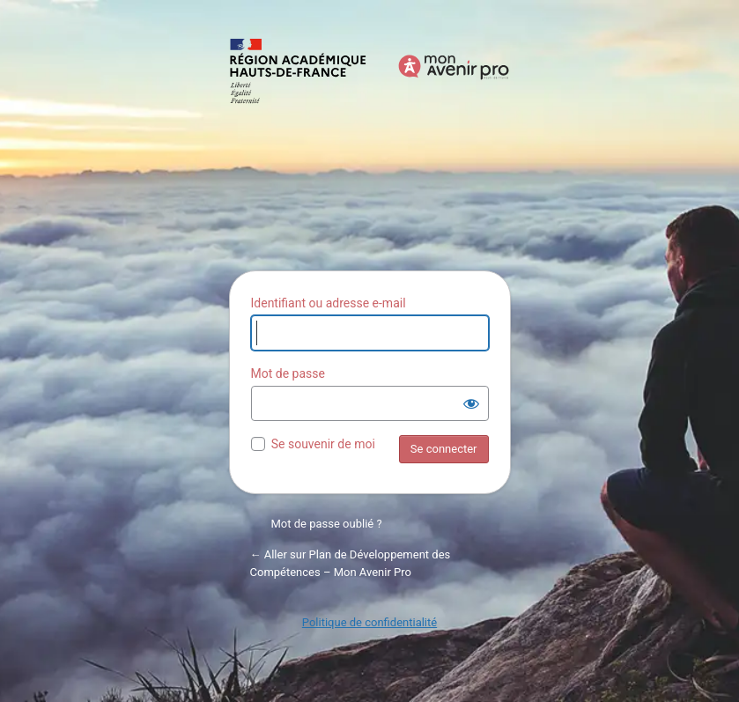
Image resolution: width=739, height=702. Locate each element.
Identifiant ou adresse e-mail (328, 303)
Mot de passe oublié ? (326, 523)
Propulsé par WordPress (370, 145)
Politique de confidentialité (369, 622)
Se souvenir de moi (323, 444)
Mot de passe (288, 373)
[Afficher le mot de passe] (471, 403)
